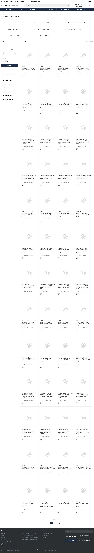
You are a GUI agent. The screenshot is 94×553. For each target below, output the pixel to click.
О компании (4, 530)
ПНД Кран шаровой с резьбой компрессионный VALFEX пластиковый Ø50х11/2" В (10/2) (65, 395)
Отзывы (3, 537)
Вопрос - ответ (45, 535)
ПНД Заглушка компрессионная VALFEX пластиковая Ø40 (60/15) (82, 395)
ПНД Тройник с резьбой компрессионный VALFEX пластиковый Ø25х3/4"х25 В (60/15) (28, 395)
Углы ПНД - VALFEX (43, 35)
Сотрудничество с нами (47, 533)
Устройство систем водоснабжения (29, 539)
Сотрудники (3, 539)
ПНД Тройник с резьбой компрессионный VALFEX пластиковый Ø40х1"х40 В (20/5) (82, 286)
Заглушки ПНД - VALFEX (44, 22)
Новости (3, 533)
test (4, 23)
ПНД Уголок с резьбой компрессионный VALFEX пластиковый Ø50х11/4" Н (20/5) (82, 141)
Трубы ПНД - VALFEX (13, 35)
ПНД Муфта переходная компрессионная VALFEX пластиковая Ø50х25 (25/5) (64, 286)
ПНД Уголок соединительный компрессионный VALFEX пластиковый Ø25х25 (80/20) (65, 177)
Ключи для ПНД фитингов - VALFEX (77, 22)
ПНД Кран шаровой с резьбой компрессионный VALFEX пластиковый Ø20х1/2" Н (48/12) (47, 178)
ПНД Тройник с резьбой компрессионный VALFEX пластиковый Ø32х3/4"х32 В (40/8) (28, 431)
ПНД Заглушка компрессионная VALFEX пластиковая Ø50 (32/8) (28, 286)
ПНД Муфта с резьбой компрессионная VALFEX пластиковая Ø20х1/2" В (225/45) (28, 141)
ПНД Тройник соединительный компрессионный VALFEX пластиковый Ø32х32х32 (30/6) (83, 467)
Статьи (2, 535)
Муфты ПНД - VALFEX (43, 29)
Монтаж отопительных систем (28, 535)
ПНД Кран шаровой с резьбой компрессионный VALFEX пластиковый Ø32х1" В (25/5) (65, 104)
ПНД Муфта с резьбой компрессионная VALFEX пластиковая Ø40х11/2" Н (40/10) (46, 323)
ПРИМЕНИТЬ (9, 65)
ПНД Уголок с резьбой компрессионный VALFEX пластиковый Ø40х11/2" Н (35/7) (64, 250)
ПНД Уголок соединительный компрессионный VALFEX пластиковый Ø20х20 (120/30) (47, 213)
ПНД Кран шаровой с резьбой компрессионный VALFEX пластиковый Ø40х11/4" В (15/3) (83, 178)
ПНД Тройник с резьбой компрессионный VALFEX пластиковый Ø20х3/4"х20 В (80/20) (28, 504)
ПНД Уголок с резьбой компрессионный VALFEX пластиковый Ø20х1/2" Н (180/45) (46, 359)
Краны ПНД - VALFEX (13, 29)
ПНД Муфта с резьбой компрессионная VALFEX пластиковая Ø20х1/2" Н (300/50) (28, 105)
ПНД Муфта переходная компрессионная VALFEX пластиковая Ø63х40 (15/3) (64, 467)
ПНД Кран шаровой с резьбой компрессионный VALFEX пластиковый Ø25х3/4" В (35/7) (65, 503)
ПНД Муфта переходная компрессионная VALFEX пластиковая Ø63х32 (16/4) (28, 467)
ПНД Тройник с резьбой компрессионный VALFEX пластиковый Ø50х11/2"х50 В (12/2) (83, 431)
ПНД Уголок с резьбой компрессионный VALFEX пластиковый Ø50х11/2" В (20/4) (28, 250)
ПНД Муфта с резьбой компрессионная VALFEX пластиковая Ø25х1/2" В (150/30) (64, 69)
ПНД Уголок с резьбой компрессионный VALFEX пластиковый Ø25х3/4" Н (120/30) (46, 431)
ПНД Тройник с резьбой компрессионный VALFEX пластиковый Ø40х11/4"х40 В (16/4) (83, 214)
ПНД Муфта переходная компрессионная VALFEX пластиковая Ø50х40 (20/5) (64, 322)
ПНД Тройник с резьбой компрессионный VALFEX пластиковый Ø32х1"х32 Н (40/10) (46, 105)
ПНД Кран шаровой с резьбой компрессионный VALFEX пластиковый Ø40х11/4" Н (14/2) (29, 323)
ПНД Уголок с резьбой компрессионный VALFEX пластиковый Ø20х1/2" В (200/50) (82, 105)
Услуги (23, 530)
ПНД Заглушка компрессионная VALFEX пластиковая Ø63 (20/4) (64, 358)
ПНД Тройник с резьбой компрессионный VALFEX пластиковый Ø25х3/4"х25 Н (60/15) (83, 359)
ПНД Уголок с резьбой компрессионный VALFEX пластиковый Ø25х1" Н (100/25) (82, 250)
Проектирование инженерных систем (30, 537)
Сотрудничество (46, 530)
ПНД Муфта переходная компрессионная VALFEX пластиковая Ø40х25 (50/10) (28, 68)
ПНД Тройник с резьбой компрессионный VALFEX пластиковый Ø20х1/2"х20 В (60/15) (83, 69)
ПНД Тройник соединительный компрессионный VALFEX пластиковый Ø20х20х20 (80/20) (47, 286)
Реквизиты (3, 544)
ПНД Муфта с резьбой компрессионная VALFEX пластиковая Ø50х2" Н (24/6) (28, 358)
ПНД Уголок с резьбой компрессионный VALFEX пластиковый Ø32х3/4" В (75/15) (64, 214)
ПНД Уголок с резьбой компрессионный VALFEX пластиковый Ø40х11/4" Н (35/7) (28, 214)
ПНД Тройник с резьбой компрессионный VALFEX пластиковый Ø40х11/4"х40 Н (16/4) (83, 323)
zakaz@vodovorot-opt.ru (35, 1)
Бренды (44, 537)
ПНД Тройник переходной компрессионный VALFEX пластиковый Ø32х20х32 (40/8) (47, 395)
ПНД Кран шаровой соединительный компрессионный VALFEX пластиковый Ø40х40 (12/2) (46, 504)
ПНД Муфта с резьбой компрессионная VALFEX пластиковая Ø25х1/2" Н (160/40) (46, 69)
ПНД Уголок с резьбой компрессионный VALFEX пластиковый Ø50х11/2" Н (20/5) (64, 431)
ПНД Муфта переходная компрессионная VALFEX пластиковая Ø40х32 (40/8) (46, 141)
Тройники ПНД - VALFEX (74, 29)
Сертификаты (4, 543)
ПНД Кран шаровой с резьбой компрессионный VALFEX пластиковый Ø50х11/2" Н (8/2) (47, 467)
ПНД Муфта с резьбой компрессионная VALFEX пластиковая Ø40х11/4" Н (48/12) (82, 504)
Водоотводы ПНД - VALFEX (15, 22)
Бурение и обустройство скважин (29, 533)
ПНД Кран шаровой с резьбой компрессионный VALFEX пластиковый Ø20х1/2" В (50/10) (29, 178)
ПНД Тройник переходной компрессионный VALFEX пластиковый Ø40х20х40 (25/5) (47, 250)
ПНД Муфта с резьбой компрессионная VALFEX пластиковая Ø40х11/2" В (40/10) (64, 141)
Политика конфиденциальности (8, 541)
